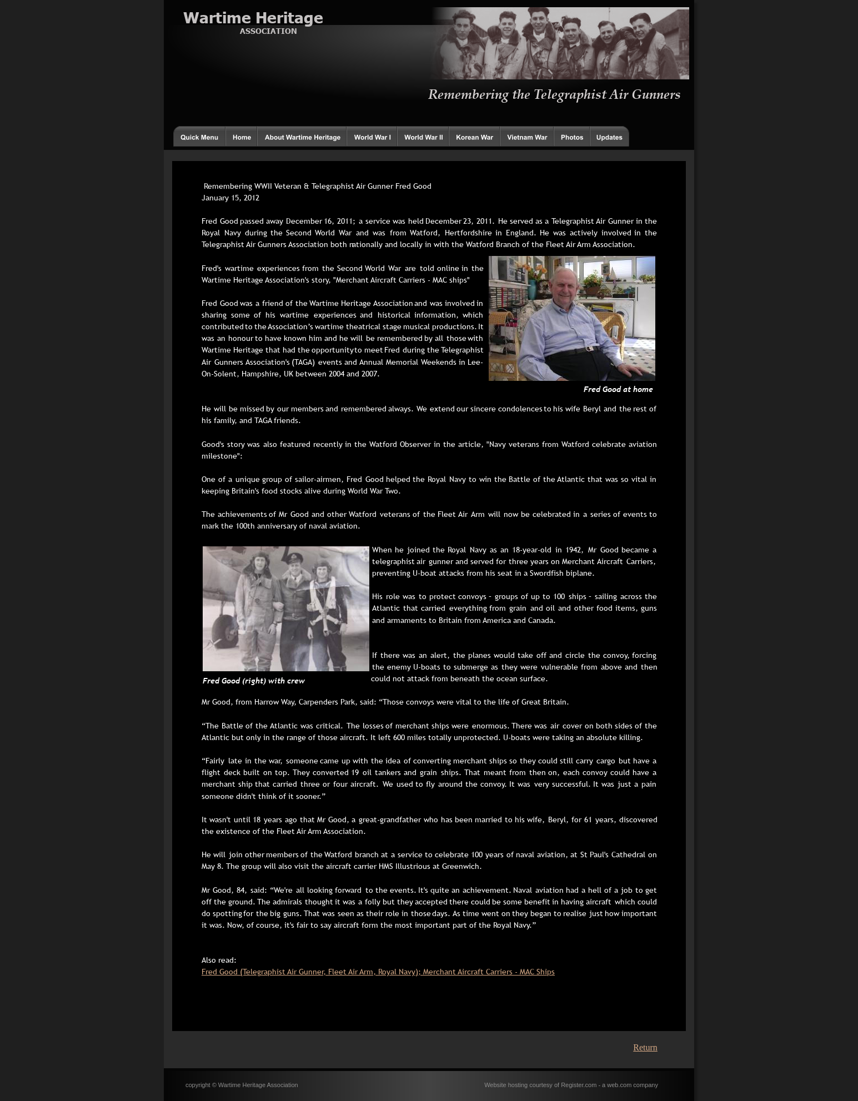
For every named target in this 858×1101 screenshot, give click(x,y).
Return (645, 1047)
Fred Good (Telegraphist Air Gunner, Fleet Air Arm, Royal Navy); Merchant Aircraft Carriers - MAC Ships (378, 972)
